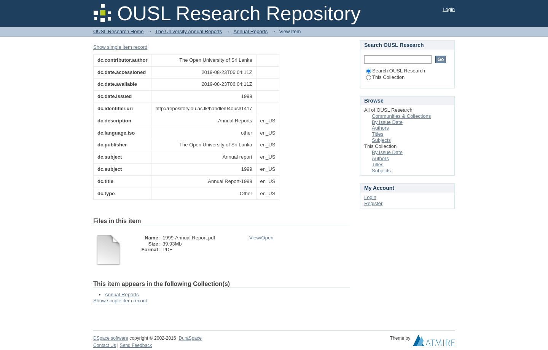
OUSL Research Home (118, 31)
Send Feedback (136, 345)
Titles (378, 134)
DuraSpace (189, 338)
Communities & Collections (401, 116)
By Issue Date (387, 122)
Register (373, 203)
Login (449, 9)
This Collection (385, 77)
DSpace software (110, 338)
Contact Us (104, 345)
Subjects (381, 140)
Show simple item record (120, 47)
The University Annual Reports (188, 31)
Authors (380, 128)
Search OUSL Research (395, 71)
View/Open (261, 238)
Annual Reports (251, 31)
